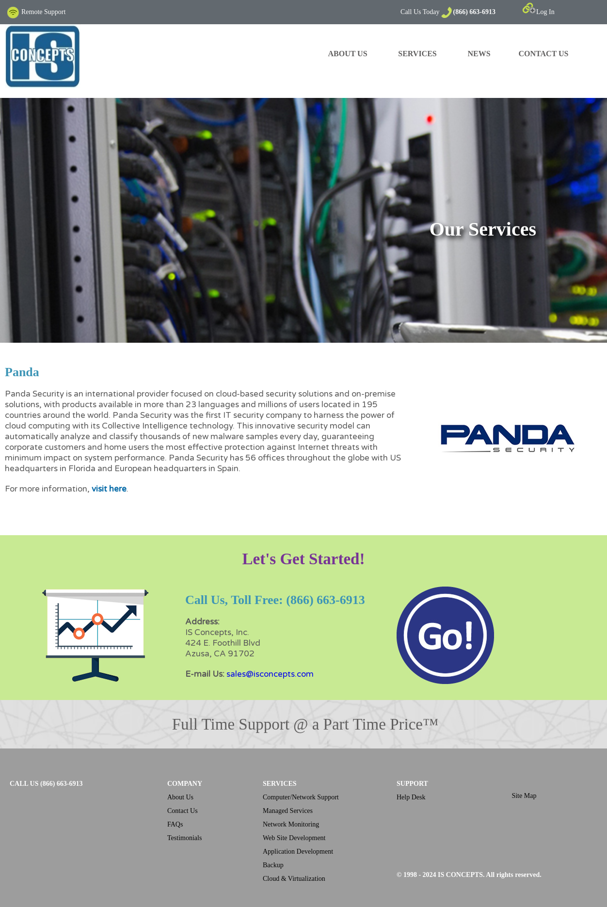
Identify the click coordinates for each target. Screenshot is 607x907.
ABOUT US (347, 53)
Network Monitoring (291, 824)
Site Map (523, 795)
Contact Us (182, 810)
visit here (109, 489)
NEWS (478, 53)
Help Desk (411, 797)
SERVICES (417, 53)
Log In (538, 12)
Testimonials (184, 838)
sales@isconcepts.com (270, 674)
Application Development (298, 851)
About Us (180, 797)
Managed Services (288, 810)
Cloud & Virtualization (294, 878)
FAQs (175, 824)
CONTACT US (544, 53)
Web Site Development (294, 838)
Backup (273, 865)
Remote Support (36, 12)
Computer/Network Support (301, 797)
